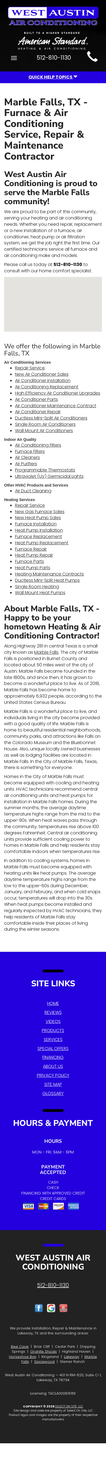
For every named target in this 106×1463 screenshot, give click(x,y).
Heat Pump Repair (34, 555)
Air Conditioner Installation (42, 380)
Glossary (53, 1093)
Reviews (53, 1012)
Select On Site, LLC (69, 1406)
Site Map (53, 1084)
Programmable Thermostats (45, 470)
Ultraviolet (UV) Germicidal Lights (49, 476)
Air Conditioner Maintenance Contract (55, 406)
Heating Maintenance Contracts (49, 574)
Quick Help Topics (53, 77)
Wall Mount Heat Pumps (40, 592)
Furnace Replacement (38, 536)
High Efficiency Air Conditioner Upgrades (57, 393)
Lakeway (71, 1356)
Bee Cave (20, 1346)
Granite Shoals (43, 1351)
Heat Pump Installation (39, 530)
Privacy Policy (53, 1075)
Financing (53, 1057)
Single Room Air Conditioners (45, 424)
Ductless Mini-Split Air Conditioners (51, 418)
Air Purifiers (26, 464)
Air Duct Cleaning (33, 491)
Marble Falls (46, 652)
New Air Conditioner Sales (42, 374)
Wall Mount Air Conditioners (44, 430)
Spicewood (44, 1361)
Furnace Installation (36, 524)
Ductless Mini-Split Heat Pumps (47, 580)
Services (53, 1039)
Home (53, 1003)
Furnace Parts (29, 561)
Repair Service (30, 368)
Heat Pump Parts (32, 568)
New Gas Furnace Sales (39, 511)
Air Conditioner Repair (38, 412)
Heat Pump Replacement (41, 543)
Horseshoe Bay (22, 1356)
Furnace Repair (31, 549)
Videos (53, 1021)
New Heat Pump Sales (38, 517)
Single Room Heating (37, 586)
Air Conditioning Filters (38, 445)
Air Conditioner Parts (36, 399)
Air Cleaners (27, 457)
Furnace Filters (30, 451)
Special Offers (53, 1048)
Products (53, 1030)
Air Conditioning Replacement (46, 387)
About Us (53, 1066)
